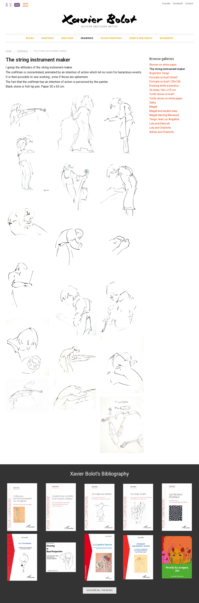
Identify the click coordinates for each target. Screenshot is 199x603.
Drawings (87, 38)
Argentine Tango (159, 73)
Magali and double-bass (163, 110)
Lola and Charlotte (160, 127)
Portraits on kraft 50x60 (163, 77)
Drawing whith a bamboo (164, 85)
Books (30, 38)
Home (9, 51)
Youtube (166, 3)
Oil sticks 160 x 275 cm (162, 89)
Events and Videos (140, 38)
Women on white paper (163, 64)
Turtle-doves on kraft (161, 94)
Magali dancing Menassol (164, 115)
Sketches (67, 38)
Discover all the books (100, 590)
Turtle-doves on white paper (166, 98)
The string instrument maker (50, 51)
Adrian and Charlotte (161, 131)
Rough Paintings (111, 38)
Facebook (178, 3)
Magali (153, 106)
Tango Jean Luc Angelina (164, 119)
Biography (166, 38)
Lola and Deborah (159, 123)
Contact (189, 3)
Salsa (152, 102)
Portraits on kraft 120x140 (164, 81)
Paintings (47, 38)
